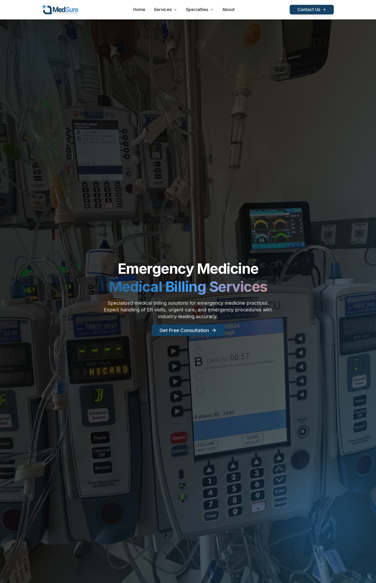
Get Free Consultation (188, 332)
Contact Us (311, 9)
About (228, 9)
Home (139, 9)
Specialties (200, 9)
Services (165, 9)
